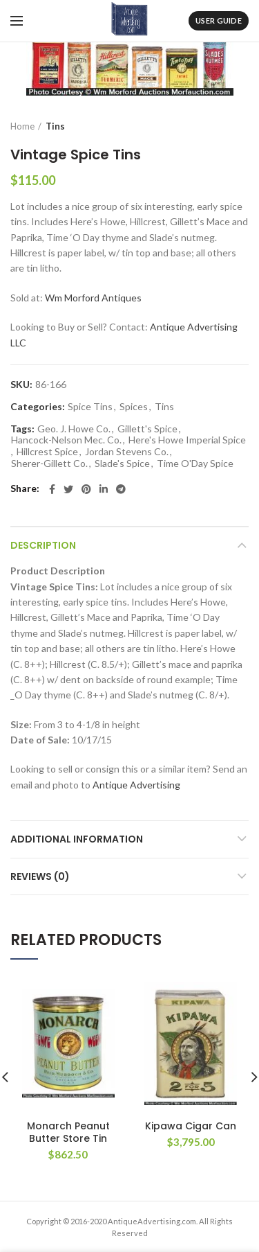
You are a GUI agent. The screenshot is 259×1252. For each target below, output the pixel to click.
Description (43, 545)
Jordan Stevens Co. (127, 451)
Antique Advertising (136, 785)
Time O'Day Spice (195, 463)
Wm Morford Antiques (93, 297)
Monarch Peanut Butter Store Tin (68, 1132)
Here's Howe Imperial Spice (187, 440)
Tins (55, 126)
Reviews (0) (40, 876)
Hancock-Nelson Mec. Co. (66, 440)
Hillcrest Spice (47, 451)
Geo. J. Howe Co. (74, 428)
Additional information (76, 839)
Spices (133, 406)
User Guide (218, 20)
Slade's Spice (122, 463)
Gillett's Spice (147, 428)
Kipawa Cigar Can (190, 1126)
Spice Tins (90, 406)
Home (22, 126)
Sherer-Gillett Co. (49, 463)
